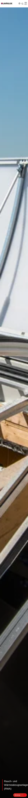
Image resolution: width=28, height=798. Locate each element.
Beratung (17, 795)
